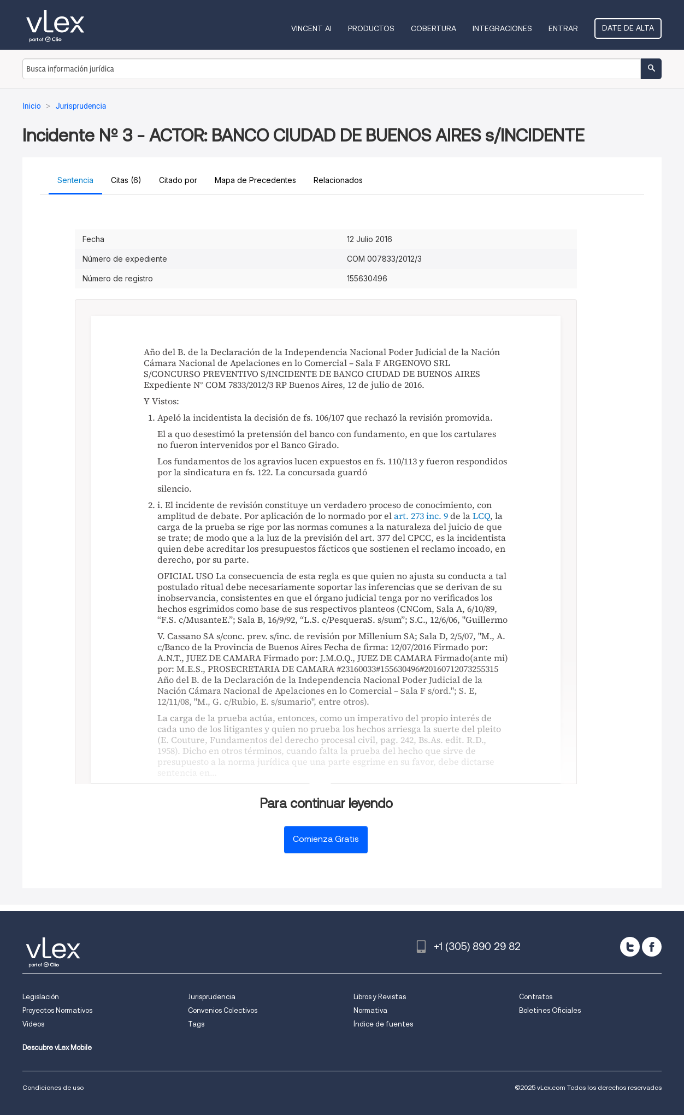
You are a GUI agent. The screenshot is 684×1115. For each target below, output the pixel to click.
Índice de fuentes (383, 1024)
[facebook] (652, 947)
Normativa (370, 1010)
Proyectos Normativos (57, 1010)
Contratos (535, 997)
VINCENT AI (311, 28)
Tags (196, 1024)
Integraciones (502, 28)
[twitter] (630, 947)
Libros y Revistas (379, 997)
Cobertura (433, 28)
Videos (33, 1024)
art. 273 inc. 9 (421, 516)
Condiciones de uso (53, 1087)
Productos (371, 28)
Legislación (40, 997)
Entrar (563, 28)
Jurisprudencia (211, 997)
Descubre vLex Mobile (57, 1047)
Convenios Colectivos (222, 1010)
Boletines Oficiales (550, 1010)
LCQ (481, 516)
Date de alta (628, 27)
